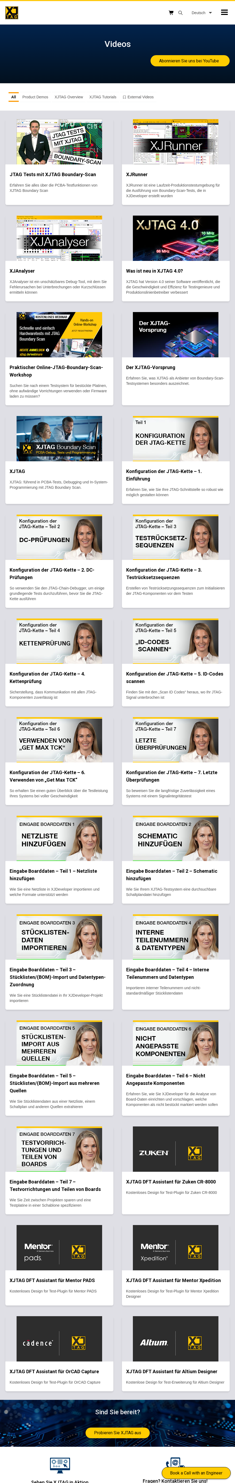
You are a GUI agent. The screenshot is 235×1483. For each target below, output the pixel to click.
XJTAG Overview (69, 97)
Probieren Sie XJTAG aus (117, 1432)
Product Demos (35, 97)
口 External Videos (138, 97)
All (13, 97)
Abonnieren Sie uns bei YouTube (190, 60)
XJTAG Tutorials (102, 97)
